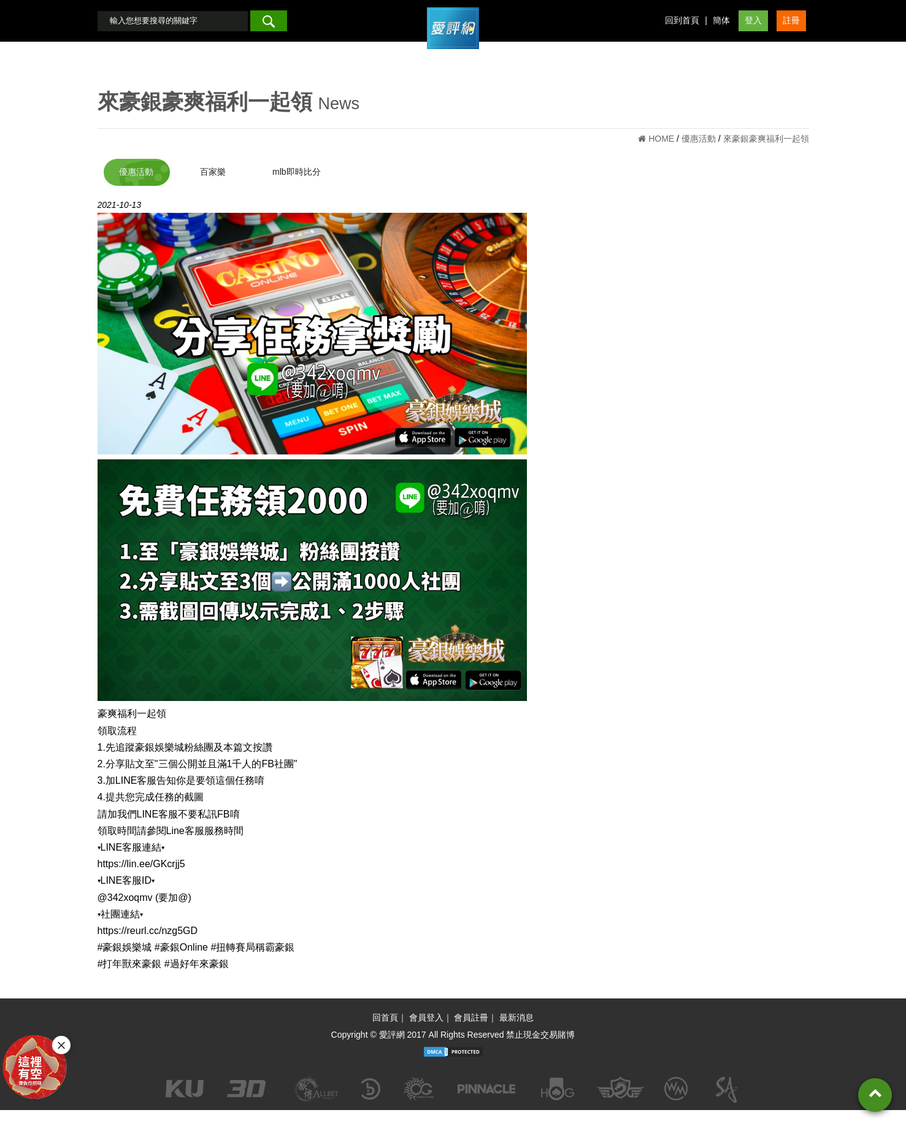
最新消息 (516, 1033)
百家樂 (220, 188)
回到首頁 (682, 28)
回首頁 (385, 1033)
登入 (753, 28)
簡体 (721, 28)
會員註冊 (471, 1033)
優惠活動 (136, 188)
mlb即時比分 (312, 188)
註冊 (791, 28)
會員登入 (426, 1033)
